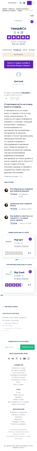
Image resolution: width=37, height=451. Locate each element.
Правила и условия (19, 434)
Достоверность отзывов (18, 402)
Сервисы (18, 397)
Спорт (7, 334)
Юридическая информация (18, 429)
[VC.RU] (28, 359)
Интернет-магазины (22, 8)
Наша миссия (18, 395)
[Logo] (19, 21)
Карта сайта (18, 438)
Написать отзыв (18, 368)
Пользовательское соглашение (15, 436)
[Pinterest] (17, 359)
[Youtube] (24, 359)
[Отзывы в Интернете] (4, 3)
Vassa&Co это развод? (9, 10)
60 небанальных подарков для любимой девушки (21, 190)
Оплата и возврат (18, 424)
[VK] (13, 359)
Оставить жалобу (18, 370)
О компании (7, 50)
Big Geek (19, 272)
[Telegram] (9, 359)
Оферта (28, 436)
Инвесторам (18, 399)
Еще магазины (18, 54)
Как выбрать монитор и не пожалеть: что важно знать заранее (21, 218)
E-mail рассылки (18, 377)
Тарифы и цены (18, 422)
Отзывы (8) (17, 50)
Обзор (24, 50)
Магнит (18, 240)
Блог (19, 382)
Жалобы (32, 50)
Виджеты (18, 419)
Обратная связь (18, 404)
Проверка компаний (18, 375)
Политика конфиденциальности (18, 431)
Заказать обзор (18, 415)
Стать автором (18, 373)
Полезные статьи (18, 380)
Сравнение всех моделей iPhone (21, 205)
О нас (18, 392)
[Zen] (20, 359)
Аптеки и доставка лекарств (14, 317)
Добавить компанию (18, 412)
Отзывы (17, 276)
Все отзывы (18, 384)
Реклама (18, 417)
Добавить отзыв (29, 3)
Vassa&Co (26, 93)
